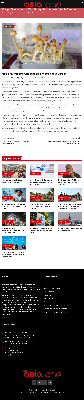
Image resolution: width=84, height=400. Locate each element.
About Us (47, 285)
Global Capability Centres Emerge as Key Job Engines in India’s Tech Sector (14, 206)
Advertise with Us (50, 292)
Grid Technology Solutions (54, 392)
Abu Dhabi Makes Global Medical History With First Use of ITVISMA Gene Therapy (41, 182)
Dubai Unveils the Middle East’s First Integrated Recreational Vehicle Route (41, 206)
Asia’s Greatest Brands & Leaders (56, 309)
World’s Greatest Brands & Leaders (57, 305)
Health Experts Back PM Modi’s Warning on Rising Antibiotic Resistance (68, 182)
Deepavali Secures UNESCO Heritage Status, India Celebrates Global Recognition (13, 230)
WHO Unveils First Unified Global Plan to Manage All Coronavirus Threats (41, 230)
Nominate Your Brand (52, 288)
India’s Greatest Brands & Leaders (56, 312)
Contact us (48, 302)
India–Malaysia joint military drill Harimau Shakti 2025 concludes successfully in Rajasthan (69, 206)
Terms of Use (48, 298)
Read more (5, 318)
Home (4, 13)
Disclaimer (48, 295)
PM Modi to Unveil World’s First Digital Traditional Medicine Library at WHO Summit (14, 254)
